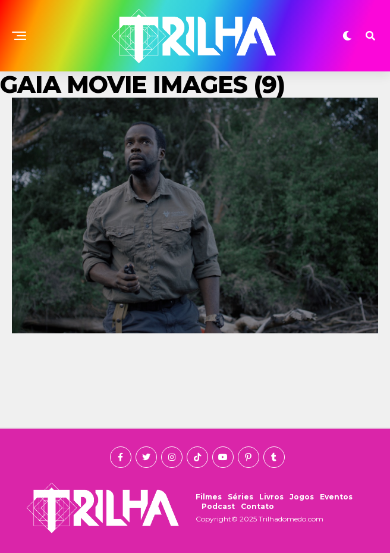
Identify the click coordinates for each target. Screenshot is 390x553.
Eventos (336, 496)
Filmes (209, 496)
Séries (240, 496)
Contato (257, 506)
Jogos (302, 496)
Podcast (218, 506)
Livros (271, 496)
